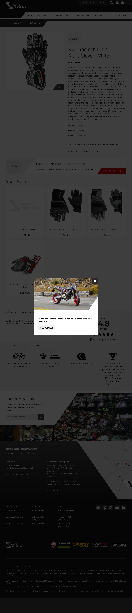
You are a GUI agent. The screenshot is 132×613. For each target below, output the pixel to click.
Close (95, 281)
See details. (46, 327)
